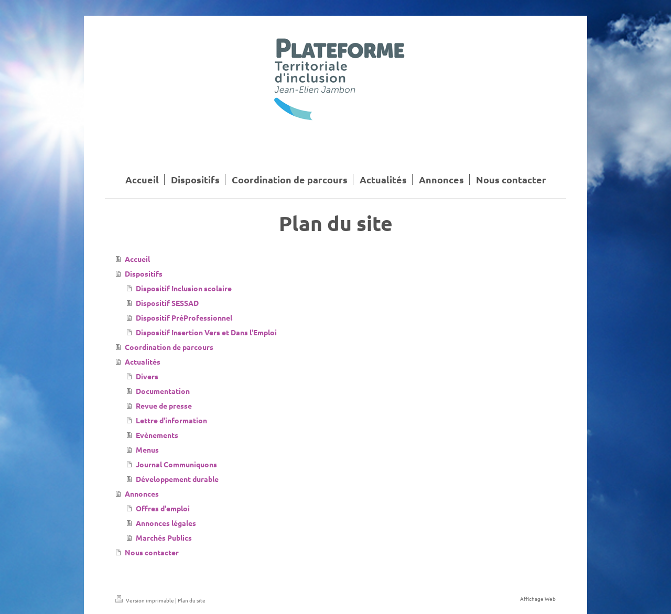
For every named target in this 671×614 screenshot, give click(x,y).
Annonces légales (166, 523)
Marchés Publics (164, 537)
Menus (147, 449)
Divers (147, 376)
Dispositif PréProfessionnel (184, 317)
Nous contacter (152, 552)
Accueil (137, 259)
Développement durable (177, 479)
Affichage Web (538, 598)
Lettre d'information (171, 420)
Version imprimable (145, 600)
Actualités (142, 361)
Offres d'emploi (163, 508)
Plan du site (191, 600)
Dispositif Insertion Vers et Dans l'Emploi (206, 332)
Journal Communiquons (176, 464)
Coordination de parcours (169, 347)
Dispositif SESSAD (167, 303)
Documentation (163, 391)
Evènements (157, 435)
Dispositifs (144, 273)
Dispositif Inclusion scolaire (184, 288)
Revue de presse (164, 405)
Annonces (142, 493)
